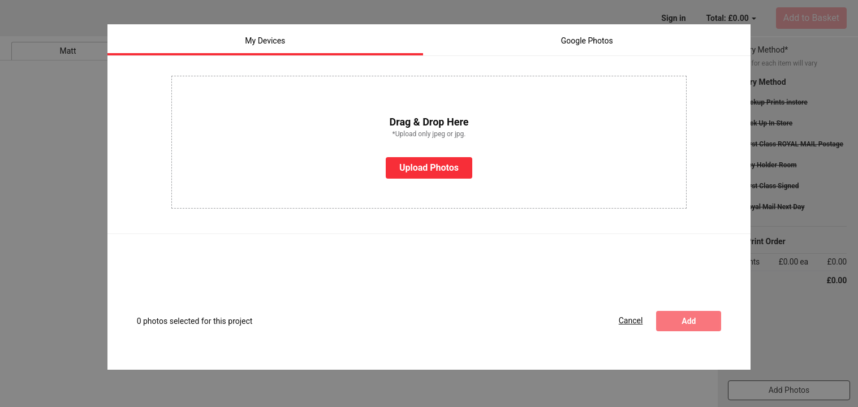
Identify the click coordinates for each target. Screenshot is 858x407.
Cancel (631, 316)
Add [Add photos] (689, 316)
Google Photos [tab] (587, 36)
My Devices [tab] (265, 36)
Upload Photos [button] (429, 163)
